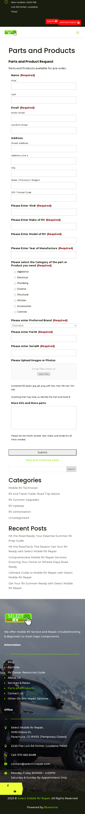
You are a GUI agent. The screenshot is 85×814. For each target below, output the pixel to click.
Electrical (22, 277)
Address (17, 138)
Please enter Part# (32, 332)
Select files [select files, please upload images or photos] (43, 374)
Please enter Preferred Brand (39, 320)
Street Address (19, 143)
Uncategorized (19, 518)
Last (13, 94)
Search (71, 469)
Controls (22, 311)
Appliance (23, 271)
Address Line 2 (19, 155)
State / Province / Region (25, 180)
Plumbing (22, 283)
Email (23, 107)
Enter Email (18, 112)
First (13, 80)
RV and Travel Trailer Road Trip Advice (34, 493)
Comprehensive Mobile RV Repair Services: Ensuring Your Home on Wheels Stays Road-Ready (39, 562)
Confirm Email (19, 125)
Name (23, 75)
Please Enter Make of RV (36, 220)
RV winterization (20, 511)
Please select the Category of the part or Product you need (39, 264)
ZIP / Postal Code (21, 192)
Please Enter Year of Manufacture (42, 248)
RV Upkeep (16, 505)
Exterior (21, 289)
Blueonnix (51, 807)
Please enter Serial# (33, 346)
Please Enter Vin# (31, 205)
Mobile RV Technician (23, 488)
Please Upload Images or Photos (33, 360)
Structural (22, 294)
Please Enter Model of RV (36, 234)
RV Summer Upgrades (24, 499)
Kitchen (21, 300)
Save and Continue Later (42, 460)
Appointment (68, 22)
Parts (50, 21)
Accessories (24, 306)
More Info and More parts (28, 403)
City (13, 168)
